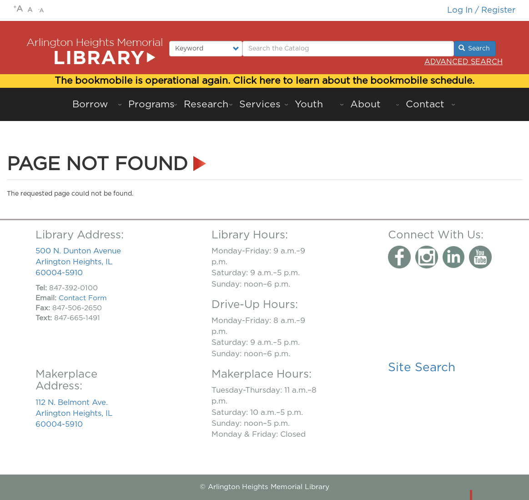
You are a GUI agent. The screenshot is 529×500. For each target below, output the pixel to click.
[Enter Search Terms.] (348, 48)
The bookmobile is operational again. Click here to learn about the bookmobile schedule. (264, 81)
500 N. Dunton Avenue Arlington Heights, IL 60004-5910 (78, 262)
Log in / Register (481, 10)
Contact (425, 104)
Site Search (421, 368)
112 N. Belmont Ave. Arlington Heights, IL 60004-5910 (73, 413)
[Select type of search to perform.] (205, 48)
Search (474, 48)
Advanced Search (463, 62)
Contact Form (83, 298)
